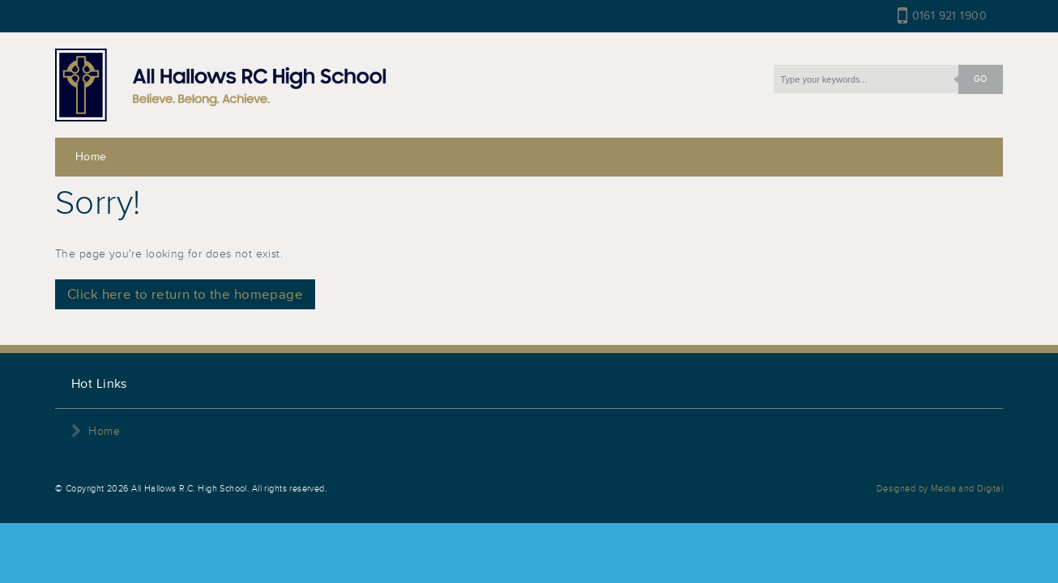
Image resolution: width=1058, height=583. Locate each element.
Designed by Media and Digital (940, 488)
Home (91, 157)
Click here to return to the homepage (185, 294)
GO (972, 79)
